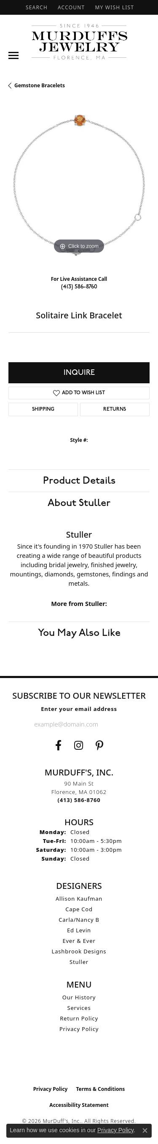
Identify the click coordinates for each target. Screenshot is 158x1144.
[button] (36, 7)
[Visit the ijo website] (79, 1063)
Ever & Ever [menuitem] (78, 941)
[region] (79, 185)
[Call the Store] (79, 800)
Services (79, 1008)
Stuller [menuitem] (79, 962)
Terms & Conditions (100, 1089)
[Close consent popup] (144, 1130)
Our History (79, 997)
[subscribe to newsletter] (117, 724)
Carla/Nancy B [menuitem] (79, 919)
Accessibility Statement (78, 1105)
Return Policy (79, 1018)
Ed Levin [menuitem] (79, 930)
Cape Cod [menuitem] (79, 909)
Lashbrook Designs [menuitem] (79, 951)
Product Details (79, 481)
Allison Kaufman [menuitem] (79, 898)
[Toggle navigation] (13, 55)
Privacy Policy (79, 1029)
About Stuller (79, 503)
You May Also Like (79, 633)
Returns (114, 409)
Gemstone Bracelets (39, 85)
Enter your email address (79, 709)
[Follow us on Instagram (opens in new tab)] (78, 745)
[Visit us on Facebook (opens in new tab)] (58, 745)
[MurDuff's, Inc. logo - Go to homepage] (79, 42)
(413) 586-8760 (79, 286)
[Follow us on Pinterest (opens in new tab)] (99, 745)
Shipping (43, 409)
